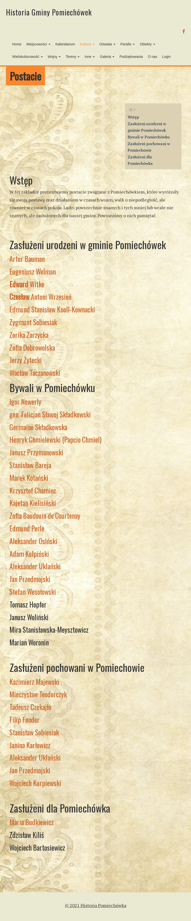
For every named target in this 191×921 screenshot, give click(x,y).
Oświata (107, 44)
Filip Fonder (24, 720)
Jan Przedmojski (29, 579)
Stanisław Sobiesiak (34, 732)
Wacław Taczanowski (34, 373)
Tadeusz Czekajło (30, 707)
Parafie (127, 44)
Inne (90, 57)
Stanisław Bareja (30, 465)
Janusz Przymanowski (36, 452)
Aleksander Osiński (33, 541)
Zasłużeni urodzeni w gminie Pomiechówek (147, 127)
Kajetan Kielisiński (32, 503)
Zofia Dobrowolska (32, 347)
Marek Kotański (28, 478)
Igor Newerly (25, 402)
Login (166, 57)
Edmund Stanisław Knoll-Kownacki (52, 309)
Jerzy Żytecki (25, 360)
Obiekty (147, 44)
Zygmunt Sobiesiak (33, 322)
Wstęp (133, 117)
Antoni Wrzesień (40, 297)
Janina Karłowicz (29, 745)
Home (16, 44)
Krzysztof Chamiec (32, 490)
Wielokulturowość (27, 57)
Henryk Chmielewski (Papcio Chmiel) (55, 439)
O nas (152, 57)
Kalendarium (65, 44)
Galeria (107, 57)
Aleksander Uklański (35, 566)
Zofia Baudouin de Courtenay (44, 516)
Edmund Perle (26, 528)
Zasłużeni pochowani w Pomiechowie (149, 147)
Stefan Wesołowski (32, 592)
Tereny (73, 57)
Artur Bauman (27, 259)
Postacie (25, 76)
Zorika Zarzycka (28, 335)
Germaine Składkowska (38, 427)
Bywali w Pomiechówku (149, 137)
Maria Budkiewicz (31, 822)
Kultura (87, 44)
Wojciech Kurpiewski (35, 783)
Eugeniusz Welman (32, 271)
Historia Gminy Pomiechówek (49, 12)
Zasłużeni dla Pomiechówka (140, 160)
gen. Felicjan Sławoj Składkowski (50, 414)
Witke (26, 284)
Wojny (54, 57)
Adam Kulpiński (29, 554)
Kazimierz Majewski (34, 682)
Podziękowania (131, 57)
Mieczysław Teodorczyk (38, 694)
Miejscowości (38, 44)
